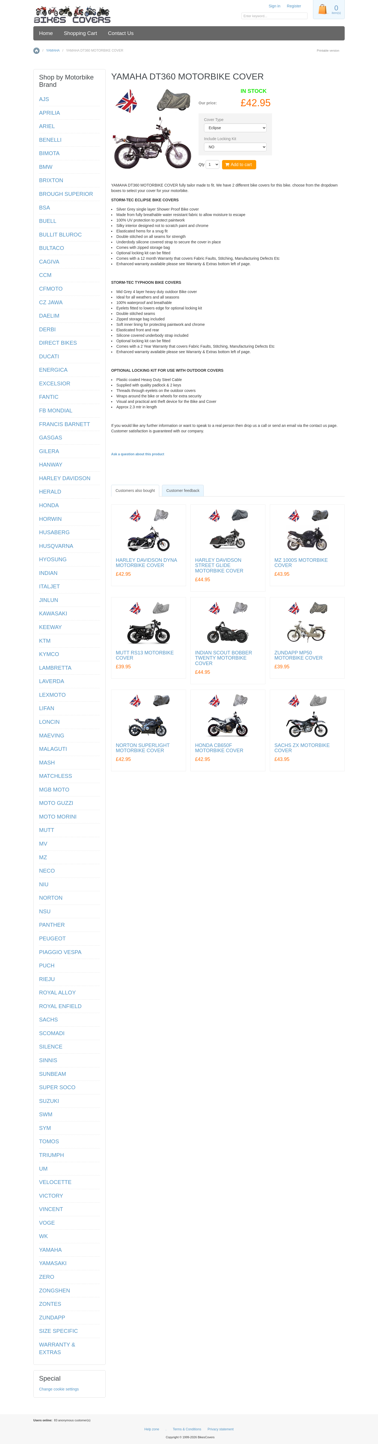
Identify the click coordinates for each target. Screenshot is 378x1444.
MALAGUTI (53, 749)
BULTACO (51, 248)
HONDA (49, 505)
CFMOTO (51, 289)
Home (46, 33)
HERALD (50, 492)
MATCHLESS (55, 776)
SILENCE (51, 1047)
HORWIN (50, 519)
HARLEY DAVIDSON (64, 478)
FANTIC (48, 397)
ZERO (46, 1277)
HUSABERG (54, 532)
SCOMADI (51, 1033)
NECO (47, 871)
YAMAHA (53, 50)
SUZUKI (49, 1101)
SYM (45, 1128)
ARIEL (47, 126)
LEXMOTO (52, 695)
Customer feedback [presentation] (182, 490)
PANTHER (52, 925)
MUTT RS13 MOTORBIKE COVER (145, 655)
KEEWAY (50, 627)
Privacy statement (221, 1429)
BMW (45, 167)
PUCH (47, 965)
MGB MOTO (54, 790)
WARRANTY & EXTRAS (57, 1349)
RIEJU (47, 979)
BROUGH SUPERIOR (66, 194)
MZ (43, 857)
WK (43, 1236)
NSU (45, 911)
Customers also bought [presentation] (135, 490)
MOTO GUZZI (56, 803)
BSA (44, 208)
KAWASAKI (53, 613)
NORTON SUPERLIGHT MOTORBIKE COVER (143, 748)
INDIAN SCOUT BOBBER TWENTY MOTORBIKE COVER (223, 658)
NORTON (51, 898)
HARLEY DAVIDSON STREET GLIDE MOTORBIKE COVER (219, 566)
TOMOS (49, 1141)
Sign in (274, 6)
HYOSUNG (53, 559)
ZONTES (50, 1304)
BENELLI (50, 140)
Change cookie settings (59, 1389)
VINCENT (51, 1209)
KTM (45, 641)
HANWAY (51, 465)
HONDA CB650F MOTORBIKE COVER (219, 748)
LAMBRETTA (55, 668)
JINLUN (48, 600)
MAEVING (51, 736)
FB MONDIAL (55, 410)
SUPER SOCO (57, 1087)
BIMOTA (49, 153)
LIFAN (46, 708)
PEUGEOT (52, 938)
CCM (45, 275)
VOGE (47, 1223)
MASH (47, 763)
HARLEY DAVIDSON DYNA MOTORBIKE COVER (146, 563)
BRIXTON (51, 180)
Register (294, 6)
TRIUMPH (51, 1155)
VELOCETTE (55, 1182)
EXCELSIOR (54, 383)
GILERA (49, 451)
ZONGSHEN (54, 1291)
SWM (45, 1114)
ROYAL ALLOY (57, 993)
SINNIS (48, 1060)
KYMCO (49, 654)
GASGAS (50, 438)
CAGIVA (49, 262)
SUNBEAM (52, 1074)
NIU (43, 884)
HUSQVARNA (56, 546)
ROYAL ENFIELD (60, 1006)
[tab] (135, 490)
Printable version (328, 50)
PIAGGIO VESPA (60, 952)
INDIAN (48, 573)
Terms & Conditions (187, 1429)
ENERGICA (53, 370)
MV (43, 844)
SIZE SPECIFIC (58, 1331)
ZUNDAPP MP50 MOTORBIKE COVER (298, 655)
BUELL (47, 221)
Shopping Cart (80, 33)
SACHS (48, 1020)
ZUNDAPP (52, 1318)
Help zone (151, 1429)
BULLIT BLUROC (60, 235)
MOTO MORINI (57, 817)
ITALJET (49, 586)
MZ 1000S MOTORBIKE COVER (301, 563)
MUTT (46, 830)
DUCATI (49, 356)
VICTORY (51, 1196)
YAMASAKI (53, 1263)
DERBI (47, 329)
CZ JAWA (51, 302)
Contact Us (121, 33)
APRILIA (49, 113)
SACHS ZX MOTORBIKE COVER (302, 748)
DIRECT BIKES (58, 343)
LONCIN (49, 722)
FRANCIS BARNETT (64, 424)
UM (43, 1169)
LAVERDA (51, 681)
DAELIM (49, 316)
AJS (44, 99)
